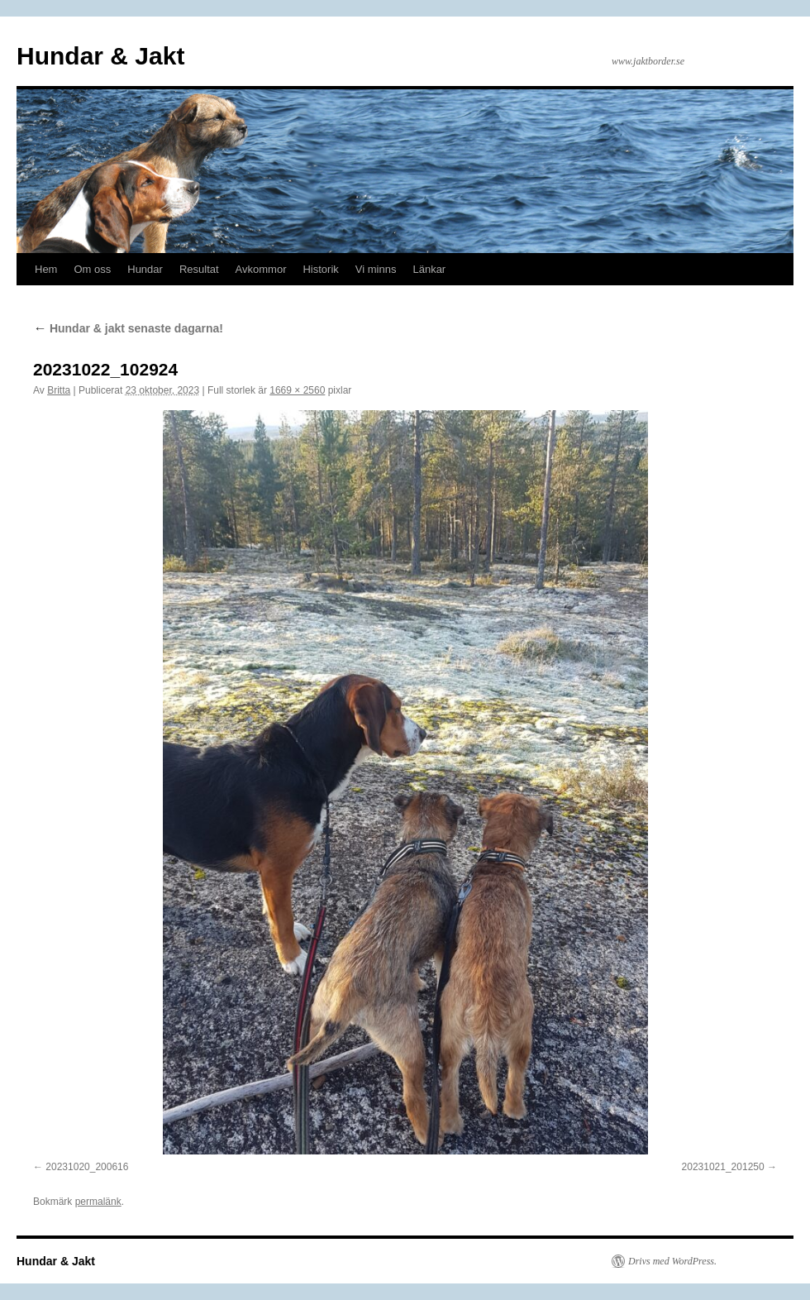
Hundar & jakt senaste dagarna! (128, 328)
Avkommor (261, 269)
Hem (46, 269)
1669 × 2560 (297, 390)
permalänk (98, 1201)
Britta (58, 390)
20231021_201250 (723, 1167)
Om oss (92, 269)
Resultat (199, 269)
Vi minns (376, 269)
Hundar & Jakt (100, 55)
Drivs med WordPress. (672, 1261)
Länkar (429, 269)
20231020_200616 (86, 1167)
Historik (320, 269)
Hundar (145, 269)
